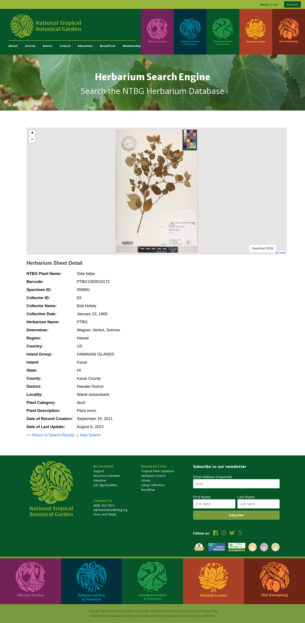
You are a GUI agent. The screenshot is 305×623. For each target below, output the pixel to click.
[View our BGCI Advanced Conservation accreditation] (275, 547)
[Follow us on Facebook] (215, 533)
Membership (132, 46)
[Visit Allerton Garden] (157, 32)
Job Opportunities (105, 485)
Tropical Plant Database (157, 471)
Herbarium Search (153, 476)
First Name (202, 497)
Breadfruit (107, 46)
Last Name (246, 497)
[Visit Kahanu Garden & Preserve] (190, 32)
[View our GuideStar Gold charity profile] (199, 547)
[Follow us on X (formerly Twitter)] (240, 533)
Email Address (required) (212, 477)
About (13, 46)
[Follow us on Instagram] (223, 533)
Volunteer (100, 480)
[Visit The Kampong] (288, 32)
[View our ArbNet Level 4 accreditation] (236, 547)
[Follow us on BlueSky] (231, 533)
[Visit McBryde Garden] (255, 32)
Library (145, 480)
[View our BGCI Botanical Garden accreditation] (252, 547)
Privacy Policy (182, 611)
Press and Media (104, 514)
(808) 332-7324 (103, 505)
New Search (90, 435)
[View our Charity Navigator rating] (216, 547)
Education (85, 46)
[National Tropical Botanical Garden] (74, 26)
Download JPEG (263, 248)
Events (47, 46)
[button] (32, 133)
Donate (292, 4)
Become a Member (106, 476)
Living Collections (153, 485)
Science (65, 46)
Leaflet (280, 252)
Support (98, 471)
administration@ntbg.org (110, 510)
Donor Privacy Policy (205, 611)
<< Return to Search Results (50, 435)
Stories (30, 46)
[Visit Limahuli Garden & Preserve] (223, 32)
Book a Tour (269, 4)
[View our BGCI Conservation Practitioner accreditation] (264, 547)
